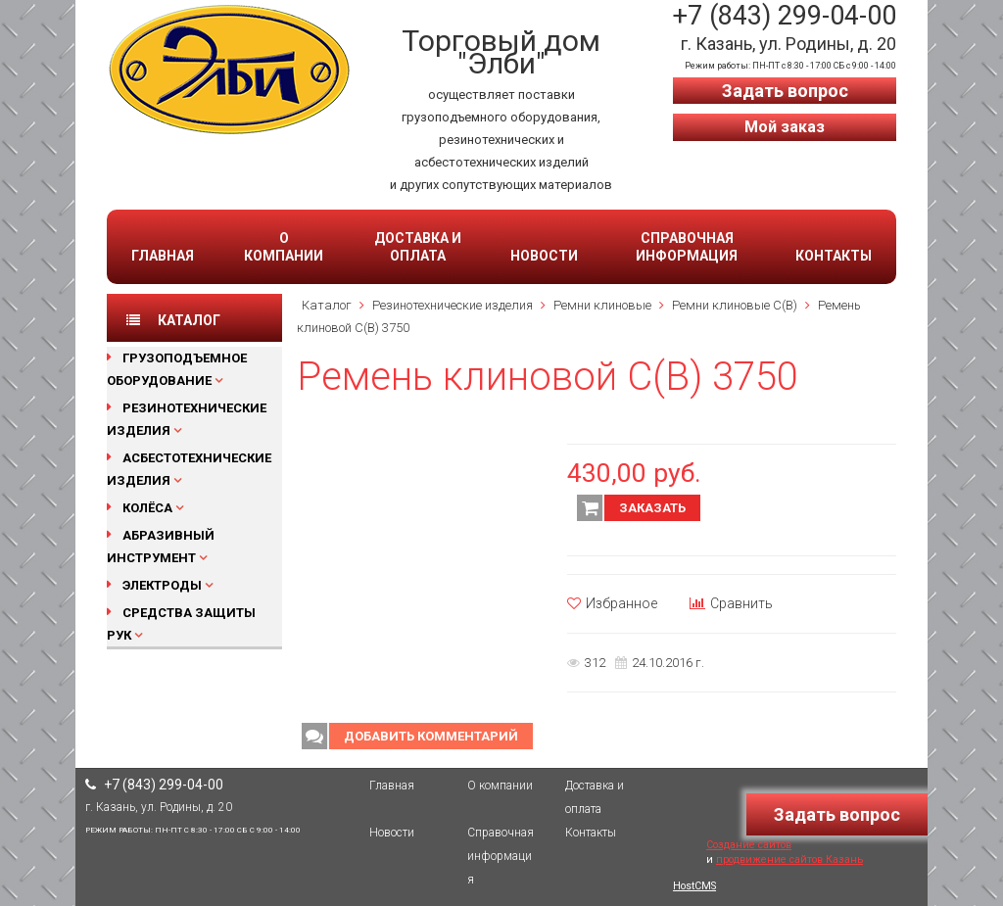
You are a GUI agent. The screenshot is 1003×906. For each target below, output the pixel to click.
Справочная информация (687, 246)
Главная (162, 255)
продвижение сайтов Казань (789, 859)
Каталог (327, 305)
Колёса (147, 508)
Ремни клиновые (602, 305)
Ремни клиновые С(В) (734, 305)
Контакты (833, 255)
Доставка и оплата (417, 246)
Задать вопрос (785, 90)
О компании (283, 246)
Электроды (162, 585)
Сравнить (731, 603)
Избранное (612, 603)
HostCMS (694, 886)
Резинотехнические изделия (452, 305)
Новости (544, 255)
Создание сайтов (748, 844)
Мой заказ (784, 127)
